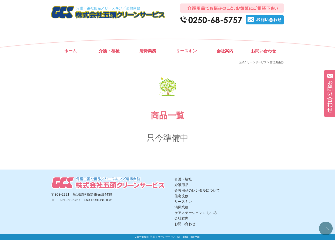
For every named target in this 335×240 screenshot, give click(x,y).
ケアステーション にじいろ (195, 213)
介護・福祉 (109, 51)
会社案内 (225, 51)
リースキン (186, 51)
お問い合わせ (263, 51)
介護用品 (181, 185)
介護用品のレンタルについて (197, 190)
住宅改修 (181, 196)
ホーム (70, 51)
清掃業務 (147, 51)
